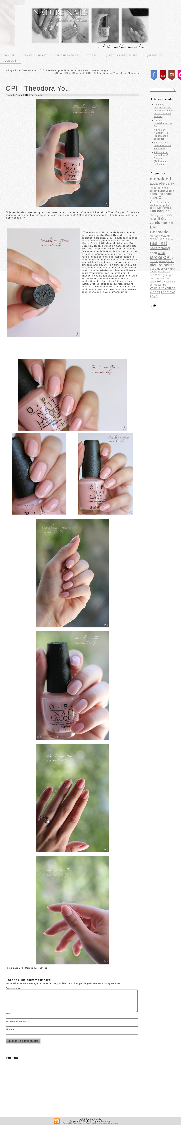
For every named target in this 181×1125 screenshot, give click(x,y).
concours (164, 202)
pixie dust (156, 268)
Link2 (90, 1119)
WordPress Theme (93, 1123)
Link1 (82, 1119)
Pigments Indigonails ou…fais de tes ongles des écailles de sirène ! (164, 110)
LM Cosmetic (159, 229)
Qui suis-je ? (155, 55)
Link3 (98, 1119)
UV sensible (168, 281)
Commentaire (13, 988)
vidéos (155, 292)
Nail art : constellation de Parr (163, 123)
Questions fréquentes (121, 55)
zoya (154, 296)
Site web (10, 1029)
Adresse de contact (17, 1021)
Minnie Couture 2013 (161, 238)
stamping (157, 275)
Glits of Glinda (100, 243)
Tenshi (38, 95)
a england (160, 178)
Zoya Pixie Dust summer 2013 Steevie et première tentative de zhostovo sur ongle (58, 70)
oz (46, 968)
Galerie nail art (35, 55)
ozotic (154, 261)
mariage (155, 236)
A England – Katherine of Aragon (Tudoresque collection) (161, 158)
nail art (158, 243)
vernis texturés (163, 288)
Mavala (166, 235)
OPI (21, 968)
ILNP (153, 219)
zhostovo (168, 292)
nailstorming (160, 248)
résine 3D (164, 271)
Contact (10, 61)
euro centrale (164, 208)
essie (153, 208)
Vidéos (91, 55)
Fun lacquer (159, 211)
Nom (9, 1013)
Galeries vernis (67, 55)
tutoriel (155, 281)
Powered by (67, 1123)
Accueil (10, 55)
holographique (161, 215)
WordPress (77, 1123)
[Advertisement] (35, 1086)
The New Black (163, 278)
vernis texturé (158, 284)
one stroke (157, 255)
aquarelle (157, 183)
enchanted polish (160, 205)
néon (153, 252)
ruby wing (169, 269)
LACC (171, 223)
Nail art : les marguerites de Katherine (162, 145)
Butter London (166, 191)
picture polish (162, 265)
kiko (164, 222)
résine (153, 271)
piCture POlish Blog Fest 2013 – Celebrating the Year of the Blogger (95, 73)
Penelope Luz (166, 261)
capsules (156, 193)
